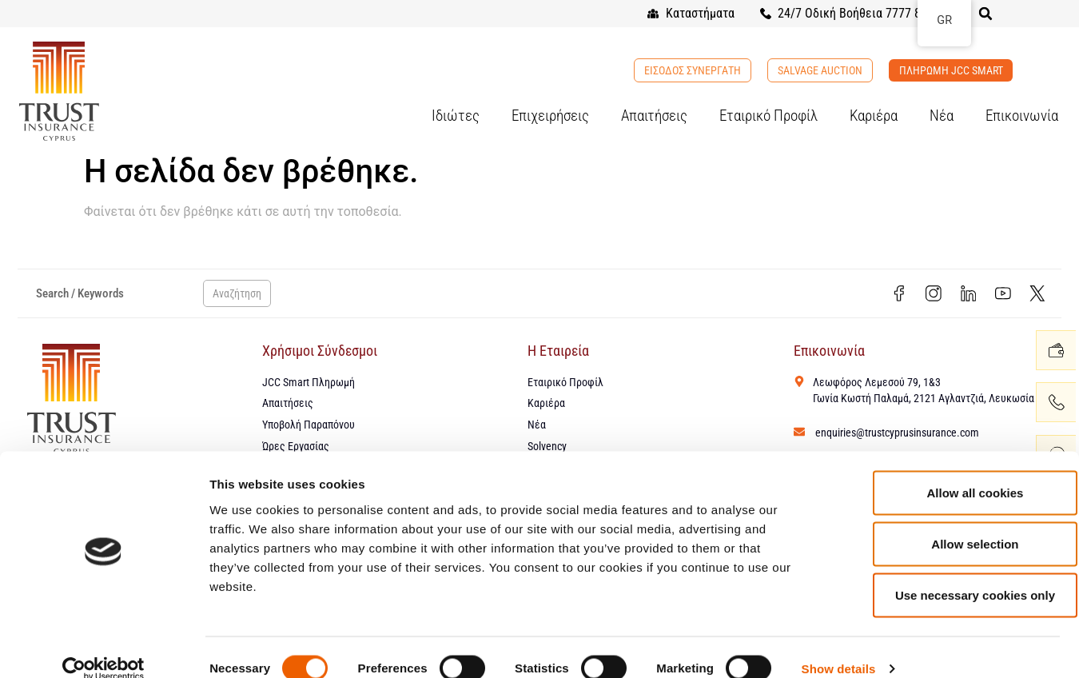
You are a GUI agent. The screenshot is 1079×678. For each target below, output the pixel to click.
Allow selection (945, 521)
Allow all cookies (946, 470)
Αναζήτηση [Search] (237, 295)
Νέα (942, 115)
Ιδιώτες (456, 115)
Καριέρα (874, 115)
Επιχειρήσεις (550, 115)
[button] (985, 14)
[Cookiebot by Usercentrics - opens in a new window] (103, 647)
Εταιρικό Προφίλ (768, 115)
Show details (839, 646)
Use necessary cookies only (945, 573)
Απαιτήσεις (654, 115)
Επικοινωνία (1021, 115)
